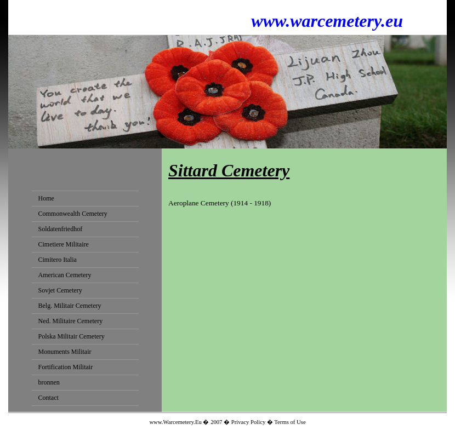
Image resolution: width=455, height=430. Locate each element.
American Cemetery (65, 275)
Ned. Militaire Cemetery (70, 321)
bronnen (49, 382)
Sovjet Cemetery (60, 290)
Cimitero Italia (57, 259)
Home (46, 198)
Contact (48, 398)
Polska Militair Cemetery (71, 336)
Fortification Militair (65, 367)
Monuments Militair (65, 352)
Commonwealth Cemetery (72, 213)
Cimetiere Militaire (63, 244)
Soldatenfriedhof (60, 229)
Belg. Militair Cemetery (69, 305)
